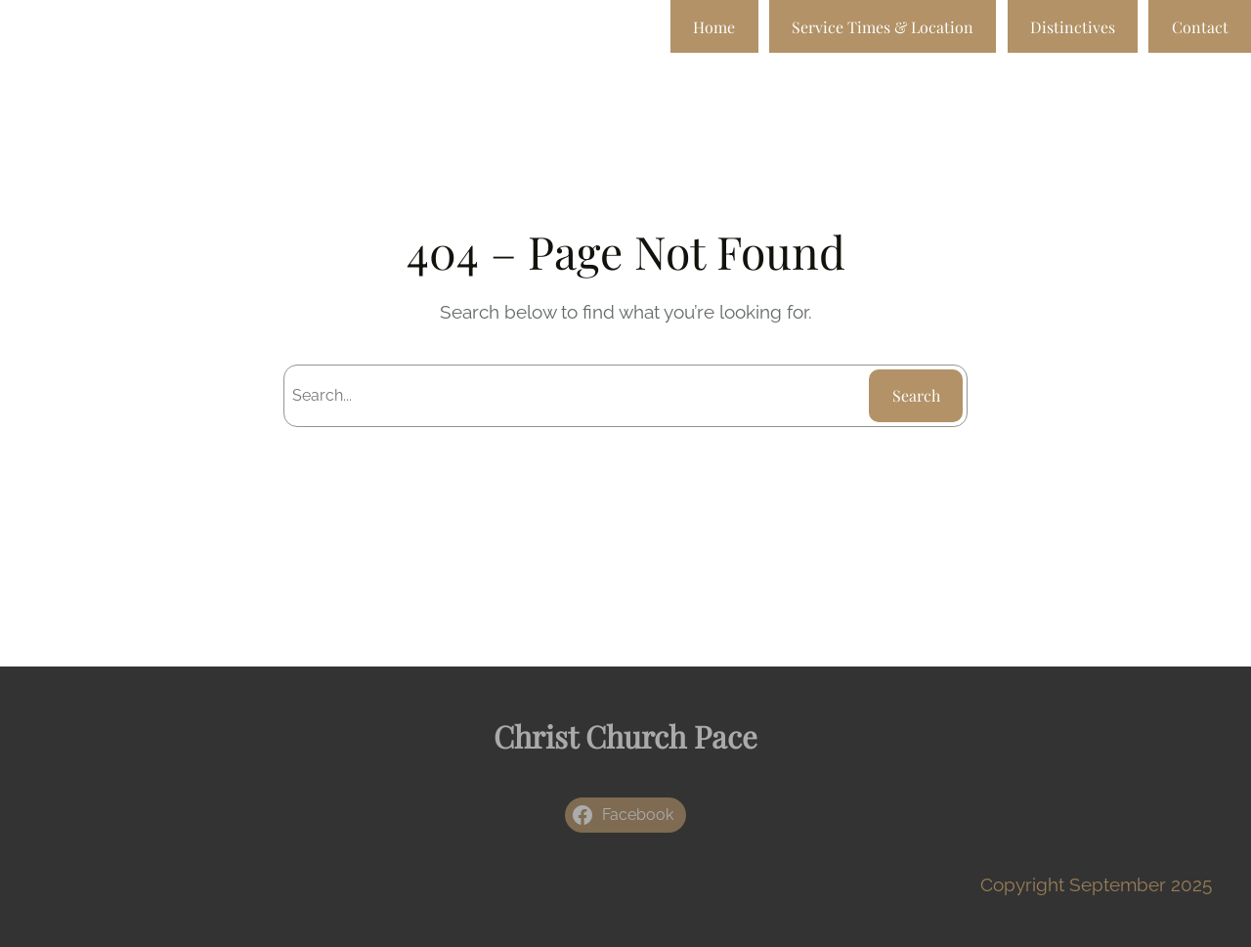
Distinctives (1072, 27)
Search (916, 395)
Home (714, 27)
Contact (1200, 27)
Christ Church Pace (625, 735)
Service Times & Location (882, 27)
